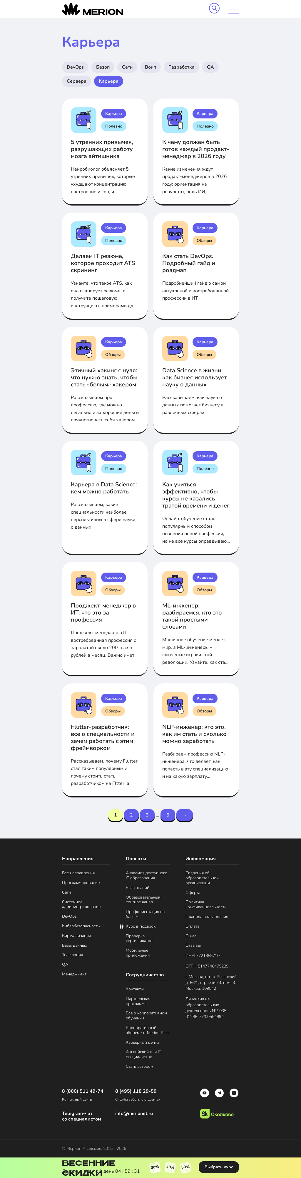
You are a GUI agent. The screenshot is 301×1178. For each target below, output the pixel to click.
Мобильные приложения (138, 953)
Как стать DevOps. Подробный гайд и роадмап (188, 263)
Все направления (78, 873)
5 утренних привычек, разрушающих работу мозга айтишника (102, 149)
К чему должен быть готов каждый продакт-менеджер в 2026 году (195, 149)
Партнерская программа (138, 1001)
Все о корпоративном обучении (146, 1016)
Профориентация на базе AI (145, 914)
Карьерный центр (142, 1042)
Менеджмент (74, 974)
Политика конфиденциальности (206, 905)
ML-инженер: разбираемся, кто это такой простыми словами (192, 616)
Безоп (103, 67)
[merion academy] (92, 9)
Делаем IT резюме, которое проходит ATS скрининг (103, 263)
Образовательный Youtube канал (143, 900)
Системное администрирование (81, 905)
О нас (190, 936)
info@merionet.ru (134, 1113)
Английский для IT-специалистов (144, 1055)
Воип (150, 67)
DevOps (75, 67)
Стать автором (139, 1066)
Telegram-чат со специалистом (81, 1116)
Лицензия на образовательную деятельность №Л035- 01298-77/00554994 (206, 1007)
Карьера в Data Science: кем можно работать (104, 488)
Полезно (113, 126)
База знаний (137, 887)
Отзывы (193, 945)
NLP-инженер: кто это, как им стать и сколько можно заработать (194, 734)
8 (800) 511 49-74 (82, 1091)
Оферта (192, 892)
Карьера (108, 81)
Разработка (181, 67)
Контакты (135, 989)
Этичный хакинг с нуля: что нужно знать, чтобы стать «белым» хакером (104, 377)
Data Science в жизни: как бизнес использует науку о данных (194, 377)
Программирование (81, 882)
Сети (127, 67)
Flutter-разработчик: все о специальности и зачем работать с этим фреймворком (103, 737)
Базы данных (74, 945)
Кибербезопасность (81, 926)
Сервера (76, 81)
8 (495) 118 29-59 (136, 1091)
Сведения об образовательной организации (202, 878)
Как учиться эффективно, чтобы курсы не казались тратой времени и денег (196, 495)
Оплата (192, 926)
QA (210, 67)
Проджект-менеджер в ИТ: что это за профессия (103, 613)
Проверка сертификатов (139, 939)
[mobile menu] (233, 9)
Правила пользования (206, 916)
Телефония (72, 955)
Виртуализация (76, 935)
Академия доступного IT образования (146, 876)
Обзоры (204, 240)
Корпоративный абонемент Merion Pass (148, 1031)
